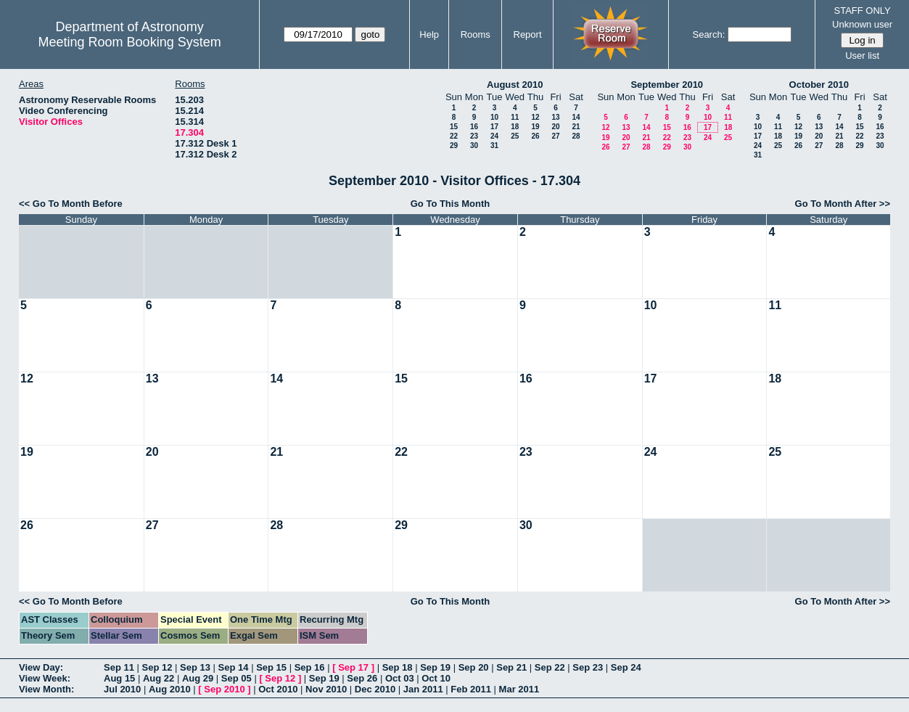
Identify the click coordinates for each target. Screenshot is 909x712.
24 (494, 136)
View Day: (41, 667)
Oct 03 (399, 678)
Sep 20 (473, 667)
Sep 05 (236, 678)
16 (474, 127)
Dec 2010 (375, 689)
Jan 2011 (423, 689)
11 (515, 117)
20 (555, 127)
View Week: (44, 678)
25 (515, 136)
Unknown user (862, 24)
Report (528, 34)
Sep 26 (362, 678)
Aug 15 (119, 678)
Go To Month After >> (842, 203)
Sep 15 (271, 667)
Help (429, 34)
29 (454, 146)
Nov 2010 (326, 689)
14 (576, 117)
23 (474, 136)
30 (474, 146)
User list (862, 55)
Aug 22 (158, 678)
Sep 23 (587, 667)
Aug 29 (197, 678)
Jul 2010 (122, 689)
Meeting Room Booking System (129, 42)
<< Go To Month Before (71, 203)
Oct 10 (436, 678)
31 (494, 146)
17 (494, 127)
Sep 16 (310, 667)
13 (555, 117)
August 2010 (515, 84)
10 (494, 117)
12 (535, 117)
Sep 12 (157, 667)
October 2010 (819, 84)
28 (576, 136)
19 (535, 127)
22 (454, 136)
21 (576, 127)
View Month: (46, 689)
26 (535, 136)
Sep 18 (397, 667)
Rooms (475, 34)
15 (454, 127)
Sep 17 (353, 667)
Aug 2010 (170, 689)
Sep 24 (626, 667)
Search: (708, 34)
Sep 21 (511, 667)
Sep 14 (233, 667)
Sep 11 (119, 667)
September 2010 (666, 84)
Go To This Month (450, 203)
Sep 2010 (224, 689)
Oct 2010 (277, 689)
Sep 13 (195, 667)
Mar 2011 (519, 689)
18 (515, 127)
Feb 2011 (471, 689)
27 (555, 136)
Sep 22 (550, 667)
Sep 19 (435, 667)
